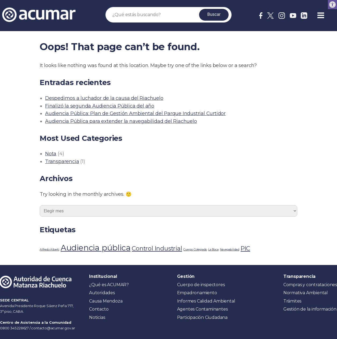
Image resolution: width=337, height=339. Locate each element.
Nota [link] (50, 154)
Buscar (214, 14)
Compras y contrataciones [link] (310, 284)
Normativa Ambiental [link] (305, 292)
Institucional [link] (103, 276)
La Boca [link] (213, 249)
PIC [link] (245, 248)
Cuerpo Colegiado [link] (195, 249)
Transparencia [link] (62, 161)
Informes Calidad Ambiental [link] (206, 301)
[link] (332, 4)
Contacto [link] (98, 309)
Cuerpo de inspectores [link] (201, 284)
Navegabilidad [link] (229, 249)
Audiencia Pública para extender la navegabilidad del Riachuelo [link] (121, 121)
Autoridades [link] (102, 292)
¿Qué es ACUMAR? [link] (109, 284)
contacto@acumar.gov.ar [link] (53, 328)
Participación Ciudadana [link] (202, 317)
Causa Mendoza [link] (105, 301)
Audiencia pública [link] (96, 247)
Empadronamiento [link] (197, 292)
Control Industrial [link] (157, 248)
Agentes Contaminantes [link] (202, 309)
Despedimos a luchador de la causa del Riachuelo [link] (104, 98)
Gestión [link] (186, 276)
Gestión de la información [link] (309, 309)
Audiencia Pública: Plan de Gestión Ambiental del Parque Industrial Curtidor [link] (135, 113)
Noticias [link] (97, 317)
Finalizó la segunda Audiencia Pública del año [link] (99, 106)
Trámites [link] (292, 301)
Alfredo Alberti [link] (49, 249)
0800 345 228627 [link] (15, 328)
